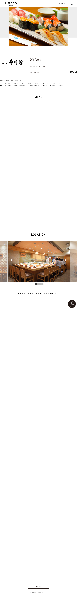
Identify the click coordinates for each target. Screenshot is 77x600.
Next (65, 261)
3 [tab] (39, 283)
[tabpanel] (39, 261)
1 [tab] (35, 283)
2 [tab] (37, 283)
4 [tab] (42, 283)
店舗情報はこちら (34, 72)
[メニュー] (70, 4)
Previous (11, 261)
